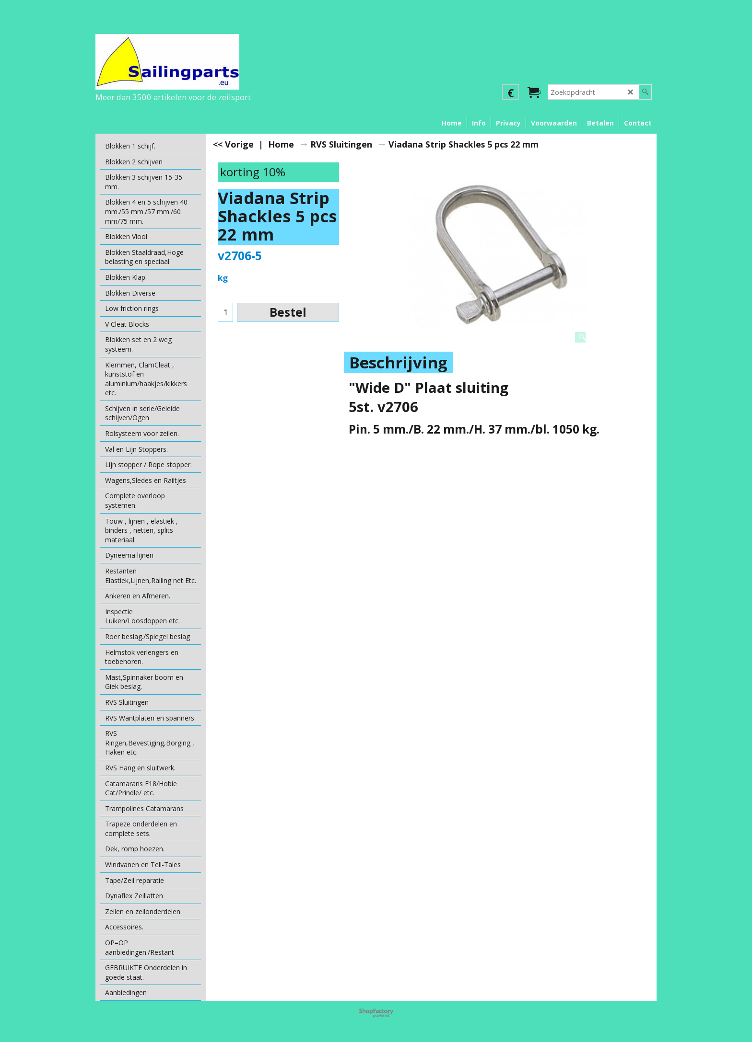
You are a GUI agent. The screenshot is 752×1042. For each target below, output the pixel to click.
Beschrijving (398, 362)
